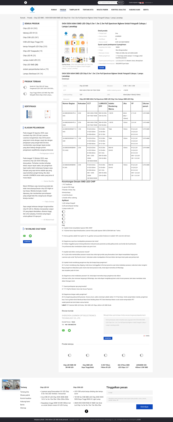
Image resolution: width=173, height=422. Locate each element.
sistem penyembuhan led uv (34, 69)
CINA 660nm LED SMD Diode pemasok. (57, 419)
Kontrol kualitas (118, 10)
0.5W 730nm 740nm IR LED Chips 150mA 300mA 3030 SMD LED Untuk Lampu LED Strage (105, 366)
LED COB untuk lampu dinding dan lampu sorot (88, 393)
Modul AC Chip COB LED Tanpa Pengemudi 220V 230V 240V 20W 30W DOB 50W (41, 88)
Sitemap (23, 408)
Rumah (54, 10)
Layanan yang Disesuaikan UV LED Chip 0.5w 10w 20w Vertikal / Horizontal (55, 393)
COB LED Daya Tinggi (31, 42)
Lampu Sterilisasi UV (31, 74)
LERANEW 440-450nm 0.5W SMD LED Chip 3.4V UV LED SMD (141, 366)
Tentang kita (88, 10)
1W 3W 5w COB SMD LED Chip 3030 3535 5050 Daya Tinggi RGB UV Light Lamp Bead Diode (88, 398)
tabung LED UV (29, 33)
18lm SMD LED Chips (90, 305)
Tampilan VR (74, 10)
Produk (63, 10)
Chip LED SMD (39, 18)
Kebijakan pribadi (39, 419)
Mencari (120, 2)
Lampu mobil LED (30, 60)
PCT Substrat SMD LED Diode (75, 305)
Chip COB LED (28, 37)
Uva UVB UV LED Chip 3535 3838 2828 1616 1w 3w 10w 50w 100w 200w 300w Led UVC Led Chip (55, 398)
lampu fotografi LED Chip (33, 46)
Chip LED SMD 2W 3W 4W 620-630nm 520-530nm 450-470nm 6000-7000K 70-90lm (69, 366)
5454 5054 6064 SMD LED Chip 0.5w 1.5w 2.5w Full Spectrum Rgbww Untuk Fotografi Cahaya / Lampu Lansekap (77, 66)
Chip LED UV (28, 28)
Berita (146, 10)
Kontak (101, 67)
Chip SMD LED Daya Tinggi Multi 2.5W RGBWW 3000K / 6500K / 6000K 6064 (88, 366)
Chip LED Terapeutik (31, 51)
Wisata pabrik (102, 10)
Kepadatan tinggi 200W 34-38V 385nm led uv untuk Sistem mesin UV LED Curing (56, 404)
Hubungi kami (134, 10)
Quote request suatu (135, 2)
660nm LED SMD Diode (104, 305)
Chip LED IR (27, 56)
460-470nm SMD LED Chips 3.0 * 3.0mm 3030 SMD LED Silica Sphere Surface (123, 366)
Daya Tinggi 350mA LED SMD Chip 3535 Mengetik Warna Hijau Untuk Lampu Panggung (41, 95)
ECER (139, 419)
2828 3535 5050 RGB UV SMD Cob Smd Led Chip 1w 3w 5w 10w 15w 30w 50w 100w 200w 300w (88, 404)
